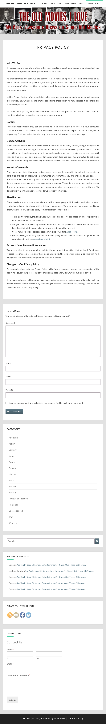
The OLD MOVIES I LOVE (20, 3)
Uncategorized (16, 510)
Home (44, 3)
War (11, 516)
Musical (12, 486)
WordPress (59, 718)
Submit (12, 699)
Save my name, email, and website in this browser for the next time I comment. (46, 403)
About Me (13, 437)
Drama (12, 462)
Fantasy (12, 468)
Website (9, 389)
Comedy (12, 449)
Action (12, 443)
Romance (13, 504)
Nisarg (79, 718)
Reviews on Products (18, 498)
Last (37, 658)
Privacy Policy (94, 3)
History (12, 474)
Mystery (12, 492)
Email (9, 376)
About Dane (56, 3)
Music (11, 480)
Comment (11, 323)
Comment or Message (18, 675)
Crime (11, 455)
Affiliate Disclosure (74, 3)
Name (9, 363)
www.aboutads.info (42, 239)
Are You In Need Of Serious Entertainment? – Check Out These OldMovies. (51, 564)
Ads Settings (72, 231)
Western (13, 523)
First (8, 658)
